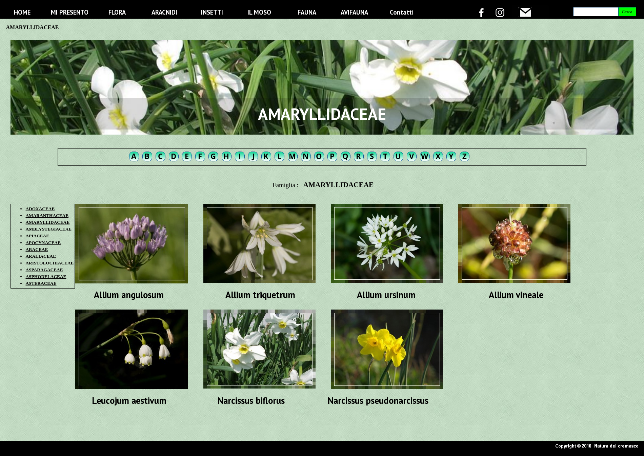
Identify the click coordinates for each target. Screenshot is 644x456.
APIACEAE (37, 235)
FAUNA (307, 12)
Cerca (627, 11)
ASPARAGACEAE (44, 269)
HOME (22, 12)
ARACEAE (36, 249)
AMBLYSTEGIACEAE (48, 229)
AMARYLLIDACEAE (47, 222)
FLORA (117, 12)
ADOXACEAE (40, 208)
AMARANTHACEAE (46, 215)
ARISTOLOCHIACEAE (49, 262)
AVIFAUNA (354, 12)
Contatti (402, 12)
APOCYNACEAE (43, 242)
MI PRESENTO (69, 12)
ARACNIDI (164, 12)
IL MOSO (259, 12)
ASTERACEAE (40, 283)
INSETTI (212, 12)
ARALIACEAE (40, 256)
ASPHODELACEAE (45, 276)
